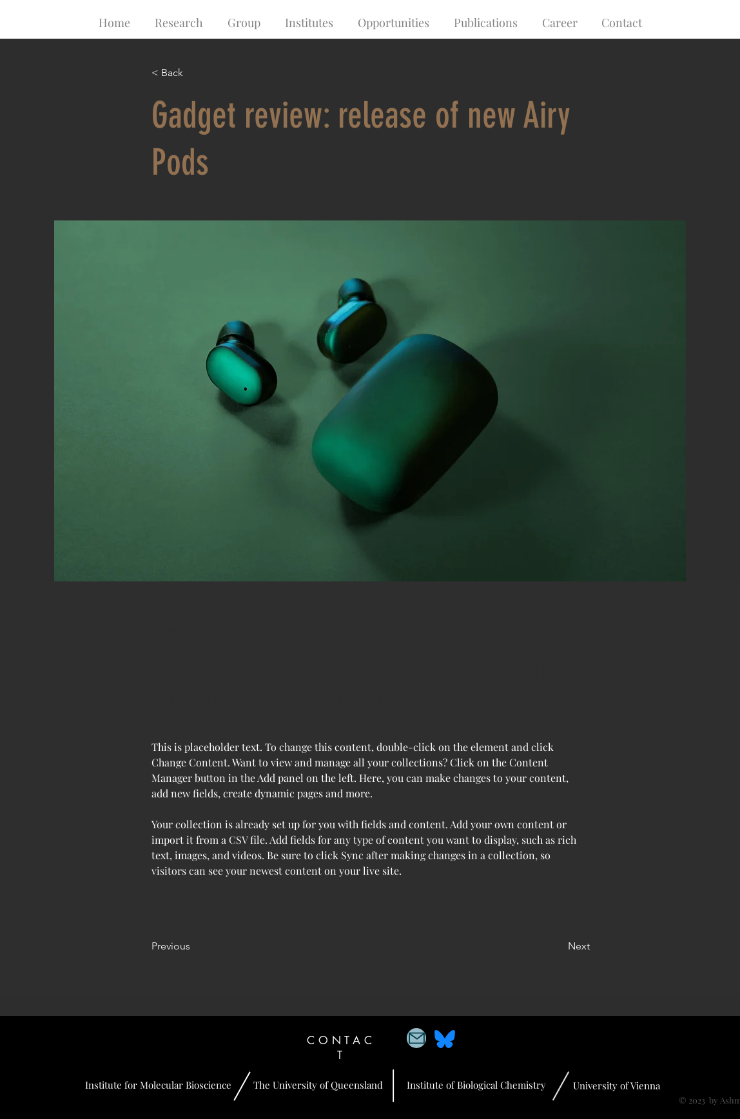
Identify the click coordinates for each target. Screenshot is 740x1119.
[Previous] (194, 946)
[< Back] (194, 73)
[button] (178, 23)
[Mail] (416, 1038)
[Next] (557, 946)
